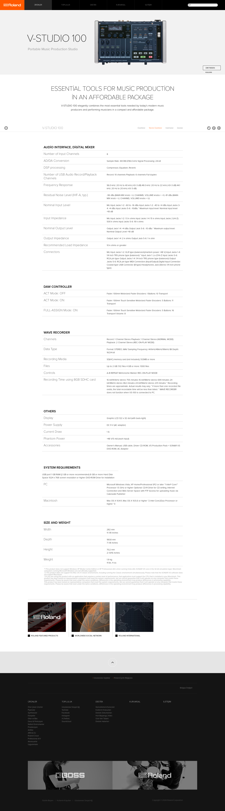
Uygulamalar (33, 744)
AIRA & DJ (32, 733)
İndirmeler (169, 128)
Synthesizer (32, 713)
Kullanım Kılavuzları (103, 710)
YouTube (65, 710)
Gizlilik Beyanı (47, 800)
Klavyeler (31, 716)
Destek (93, 5)
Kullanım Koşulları (64, 800)
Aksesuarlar (32, 741)
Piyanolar (31, 710)
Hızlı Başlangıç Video (104, 716)
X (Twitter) (65, 718)
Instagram (66, 716)
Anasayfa (6, 128)
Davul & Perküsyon (35, 721)
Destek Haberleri (102, 721)
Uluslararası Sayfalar (102, 678)
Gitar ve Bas (32, 718)
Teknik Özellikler (155, 128)
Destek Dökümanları (104, 713)
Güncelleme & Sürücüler (105, 707)
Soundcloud (66, 721)
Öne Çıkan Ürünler (35, 707)
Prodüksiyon (33, 727)
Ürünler (32, 701)
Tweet (209, 128)
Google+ (219, 128)
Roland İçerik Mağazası (123, 678)
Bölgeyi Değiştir (188, 688)
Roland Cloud (33, 736)
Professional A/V (34, 739)
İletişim (148, 5)
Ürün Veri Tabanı (102, 718)
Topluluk (65, 5)
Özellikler (141, 128)
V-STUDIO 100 (52, 128)
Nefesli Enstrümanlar (36, 724)
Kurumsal (120, 5)
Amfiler (30, 730)
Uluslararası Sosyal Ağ (70, 707)
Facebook (214, 128)
